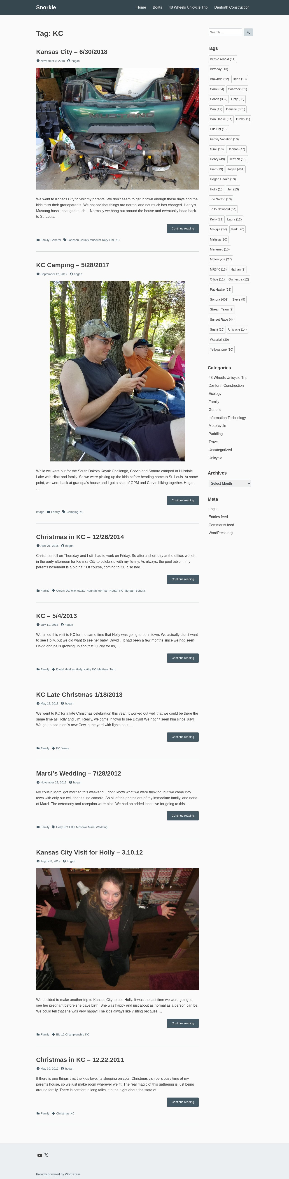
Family (45, 240)
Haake (81, 590)
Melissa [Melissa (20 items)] (218, 239)
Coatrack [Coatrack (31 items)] (237, 89)
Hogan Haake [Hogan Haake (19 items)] (223, 179)
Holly (79, 669)
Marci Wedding (97, 827)
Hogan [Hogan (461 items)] (236, 169)
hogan (76, 61)
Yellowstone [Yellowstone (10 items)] (221, 349)
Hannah (91, 590)
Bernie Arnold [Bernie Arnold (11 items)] (222, 59)
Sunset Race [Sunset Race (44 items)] (222, 319)
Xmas (65, 748)
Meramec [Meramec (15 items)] (220, 249)
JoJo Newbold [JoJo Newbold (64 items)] (223, 209)
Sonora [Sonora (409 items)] (219, 299)
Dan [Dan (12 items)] (216, 109)
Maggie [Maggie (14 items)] (218, 229)
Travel (214, 442)
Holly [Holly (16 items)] (217, 189)
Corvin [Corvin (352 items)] (218, 99)
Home (141, 7)
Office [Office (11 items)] (217, 279)
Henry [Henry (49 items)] (217, 159)
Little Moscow (78, 827)
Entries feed (218, 517)
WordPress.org (221, 533)
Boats (157, 7)
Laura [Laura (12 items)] (234, 219)
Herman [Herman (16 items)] (238, 159)
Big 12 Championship (70, 1034)
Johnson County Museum (84, 240)
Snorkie (46, 7)
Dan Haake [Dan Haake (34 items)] (221, 119)
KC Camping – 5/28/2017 (72, 265)
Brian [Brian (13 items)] (240, 79)
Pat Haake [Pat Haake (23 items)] (220, 289)
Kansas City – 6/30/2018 (71, 51)
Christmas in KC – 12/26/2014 (80, 536)
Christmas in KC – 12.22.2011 (80, 1059)
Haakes (70, 669)
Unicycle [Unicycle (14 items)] (237, 329)
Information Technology (227, 418)
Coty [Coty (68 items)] (237, 99)
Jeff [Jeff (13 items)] (233, 189)
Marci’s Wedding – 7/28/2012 (78, 773)
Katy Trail (108, 240)
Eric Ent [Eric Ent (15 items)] (219, 129)
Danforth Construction (231, 7)
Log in (214, 509)
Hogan (114, 590)
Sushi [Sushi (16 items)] (217, 329)
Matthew (102, 669)
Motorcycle (217, 426)
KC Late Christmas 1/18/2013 (79, 694)
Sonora (140, 590)
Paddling (216, 434)
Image (40, 512)
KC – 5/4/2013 (56, 615)
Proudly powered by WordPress (58, 1174)
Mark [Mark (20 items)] (237, 229)
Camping (72, 512)
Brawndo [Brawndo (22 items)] (219, 79)
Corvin (60, 590)
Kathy (87, 669)
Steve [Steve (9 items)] (238, 299)
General (56, 240)
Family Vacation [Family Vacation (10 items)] (224, 139)
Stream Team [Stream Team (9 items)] (221, 309)
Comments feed (221, 525)
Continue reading (185, 229)
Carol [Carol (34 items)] (217, 89)
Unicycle (215, 458)
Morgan (129, 590)
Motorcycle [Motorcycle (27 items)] (221, 259)
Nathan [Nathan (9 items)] (238, 269)
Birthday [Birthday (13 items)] (219, 69)
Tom (112, 669)
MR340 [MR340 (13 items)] (218, 269)
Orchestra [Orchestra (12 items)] (238, 279)
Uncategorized (220, 450)
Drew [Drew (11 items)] (243, 119)
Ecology (215, 394)
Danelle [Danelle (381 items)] (235, 109)
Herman (103, 590)
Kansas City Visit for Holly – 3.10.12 (89, 852)
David (60, 669)
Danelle (71, 590)
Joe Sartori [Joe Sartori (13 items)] (221, 199)
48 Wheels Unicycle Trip (188, 7)
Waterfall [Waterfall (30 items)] (219, 339)
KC (118, 240)
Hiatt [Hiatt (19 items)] (216, 169)
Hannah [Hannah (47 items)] (236, 149)
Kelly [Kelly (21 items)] (216, 219)
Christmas (63, 1113)
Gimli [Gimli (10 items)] (217, 149)
